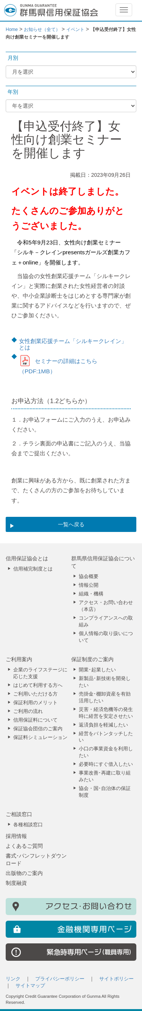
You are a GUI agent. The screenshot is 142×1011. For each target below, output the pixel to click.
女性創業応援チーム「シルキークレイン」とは (73, 344)
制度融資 (16, 883)
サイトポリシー (116, 979)
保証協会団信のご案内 (37, 728)
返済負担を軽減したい (103, 725)
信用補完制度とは (33, 569)
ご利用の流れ (28, 711)
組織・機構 (91, 594)
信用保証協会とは (27, 558)
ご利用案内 (19, 659)
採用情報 (16, 836)
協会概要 (88, 576)
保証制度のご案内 (92, 659)
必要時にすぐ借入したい (106, 764)
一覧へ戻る (71, 524)
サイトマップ (30, 985)
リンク (13, 979)
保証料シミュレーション (40, 737)
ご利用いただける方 (35, 694)
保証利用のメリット (35, 702)
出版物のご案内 (24, 873)
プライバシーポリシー (59, 979)
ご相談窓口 (19, 814)
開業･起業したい (97, 669)
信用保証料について (35, 720)
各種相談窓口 (28, 824)
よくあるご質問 (24, 846)
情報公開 (88, 585)
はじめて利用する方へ (37, 685)
